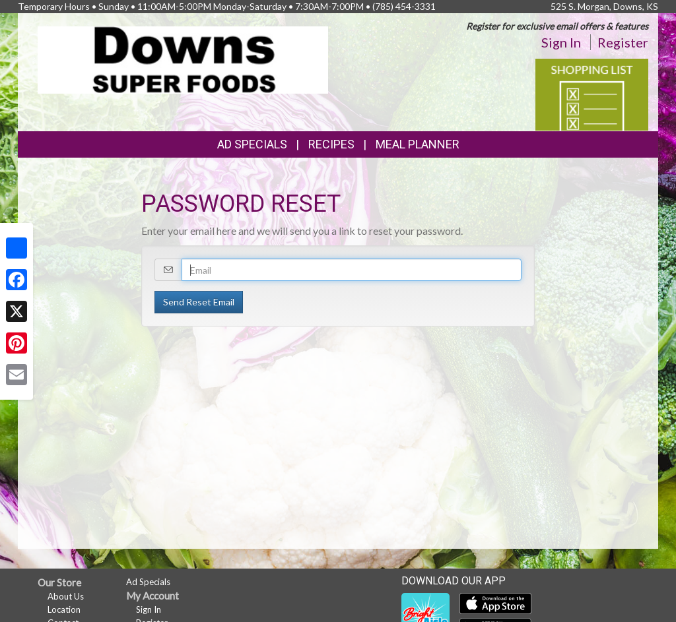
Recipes (331, 144)
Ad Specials (252, 144)
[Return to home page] (183, 59)
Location (64, 609)
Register (622, 42)
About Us (66, 596)
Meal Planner (417, 144)
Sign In (561, 42)
